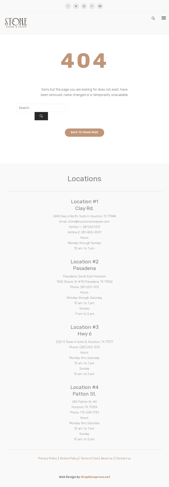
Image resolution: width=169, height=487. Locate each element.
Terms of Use (89, 458)
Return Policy (69, 458)
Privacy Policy (47, 458)
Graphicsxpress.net (95, 477)
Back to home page (84, 132)
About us (107, 458)
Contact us (123, 458)
